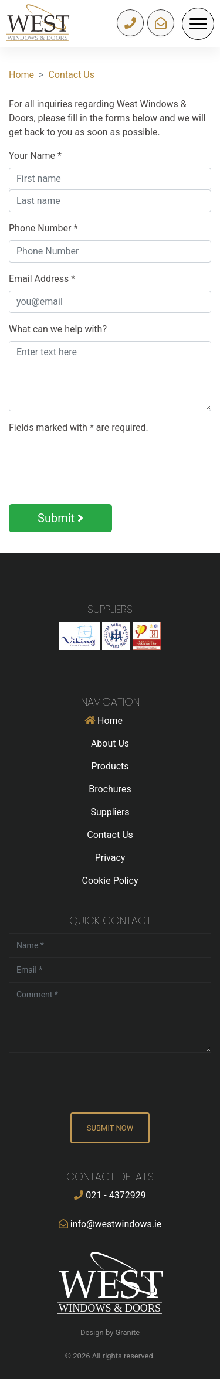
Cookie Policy (110, 880)
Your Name (35, 155)
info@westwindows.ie (161, 23)
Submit (60, 518)
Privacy (110, 857)
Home (21, 74)
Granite (128, 1332)
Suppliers (109, 812)
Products (109, 766)
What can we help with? (58, 329)
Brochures (110, 789)
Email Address (42, 278)
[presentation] (98, 467)
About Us (110, 743)
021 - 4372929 (130, 23)
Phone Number (43, 228)
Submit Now (110, 1127)
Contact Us (71, 74)
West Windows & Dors (38, 23)
